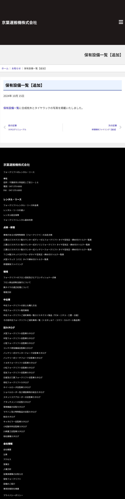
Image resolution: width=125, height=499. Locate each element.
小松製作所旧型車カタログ (15, 426)
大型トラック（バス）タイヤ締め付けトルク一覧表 (25, 259)
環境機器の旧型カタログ (14, 406)
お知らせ (16, 68)
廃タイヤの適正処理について (16, 287)
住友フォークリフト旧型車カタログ (19, 372)
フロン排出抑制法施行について (17, 282)
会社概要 (7, 449)
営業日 (6, 464)
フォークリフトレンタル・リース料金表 (20, 205)
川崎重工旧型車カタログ (14, 431)
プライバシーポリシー (13, 495)
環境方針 (7, 292)
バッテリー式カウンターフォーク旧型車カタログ (24, 352)
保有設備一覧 (11, 108)
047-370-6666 (15, 186)
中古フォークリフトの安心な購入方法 (20, 305)
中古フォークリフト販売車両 (16, 310)
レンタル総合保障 (11, 215)
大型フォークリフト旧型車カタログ (19, 333)
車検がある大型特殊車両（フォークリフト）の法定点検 (27, 234)
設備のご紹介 (9, 483)
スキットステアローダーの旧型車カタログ (22, 397)
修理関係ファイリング (13, 264)
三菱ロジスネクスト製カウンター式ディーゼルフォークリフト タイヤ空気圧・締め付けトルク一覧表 (47, 239)
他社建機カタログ (11, 436)
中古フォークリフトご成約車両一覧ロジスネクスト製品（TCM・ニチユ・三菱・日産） (41, 315)
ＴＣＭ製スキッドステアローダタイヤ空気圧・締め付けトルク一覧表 (33, 254)
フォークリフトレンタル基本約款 (18, 219)
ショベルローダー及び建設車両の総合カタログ (23, 392)
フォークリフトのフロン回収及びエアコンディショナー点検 (29, 277)
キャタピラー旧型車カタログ (16, 421)
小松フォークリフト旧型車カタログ (19, 367)
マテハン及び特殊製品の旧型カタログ (20, 411)
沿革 (5, 454)
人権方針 (7, 469)
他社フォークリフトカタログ (16, 382)
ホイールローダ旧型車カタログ (17, 387)
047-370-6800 (15, 190)
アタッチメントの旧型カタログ (17, 401)
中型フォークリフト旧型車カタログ (19, 338)
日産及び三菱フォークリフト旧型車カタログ (22, 377)
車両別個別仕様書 (11, 488)
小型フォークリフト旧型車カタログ (19, 343)
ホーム (5, 68)
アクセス (7, 459)
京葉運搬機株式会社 (19, 22)
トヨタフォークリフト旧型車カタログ (20, 362)
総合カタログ (9, 416)
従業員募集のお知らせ (13, 474)
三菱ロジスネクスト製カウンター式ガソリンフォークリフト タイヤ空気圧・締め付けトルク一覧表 (46, 244)
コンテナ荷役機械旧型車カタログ (18, 348)
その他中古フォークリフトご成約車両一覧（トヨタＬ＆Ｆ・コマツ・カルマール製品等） (42, 320)
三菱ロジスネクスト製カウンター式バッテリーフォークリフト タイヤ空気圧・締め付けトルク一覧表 (47, 249)
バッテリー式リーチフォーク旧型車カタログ (22, 357)
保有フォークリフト (12, 478)
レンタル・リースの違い (14, 210)
